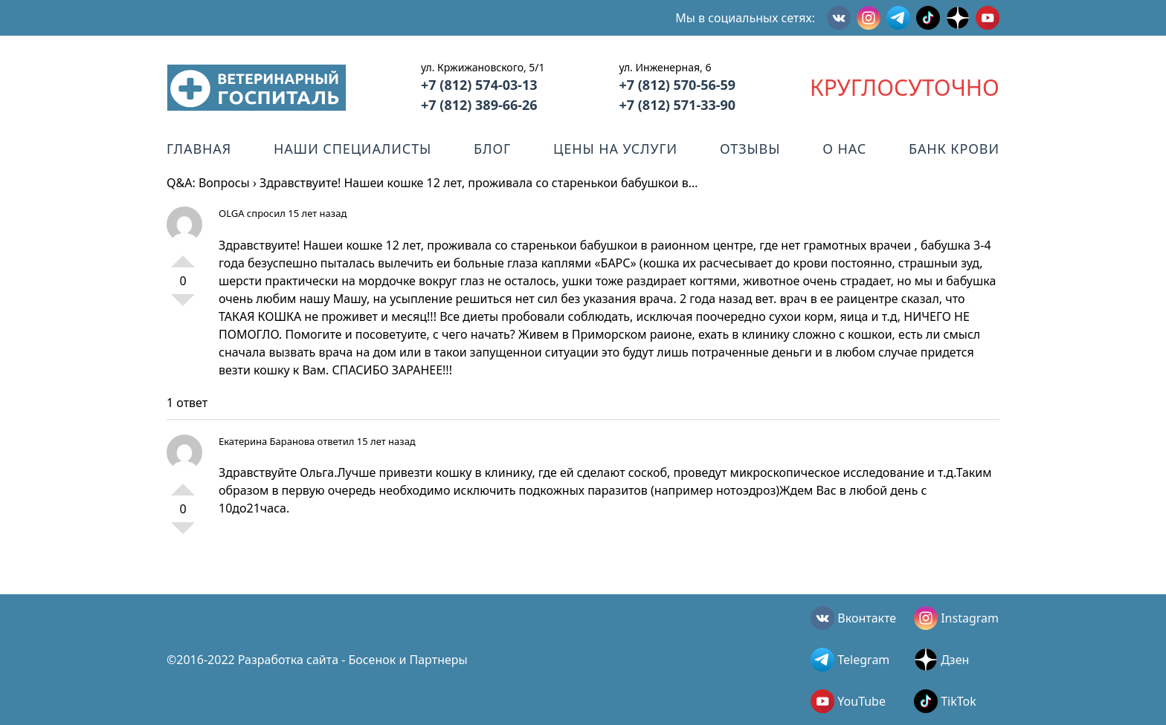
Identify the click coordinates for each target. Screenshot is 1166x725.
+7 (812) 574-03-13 (479, 85)
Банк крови (954, 148)
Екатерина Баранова (267, 441)
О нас (844, 148)
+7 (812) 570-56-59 (677, 85)
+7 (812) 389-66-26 (479, 105)
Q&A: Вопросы (208, 183)
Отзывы (750, 148)
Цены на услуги (615, 148)
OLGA (231, 213)
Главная (199, 148)
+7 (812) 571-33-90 (677, 105)
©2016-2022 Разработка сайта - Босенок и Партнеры (317, 659)
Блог (492, 148)
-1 (183, 306)
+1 (183, 255)
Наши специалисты (352, 148)
